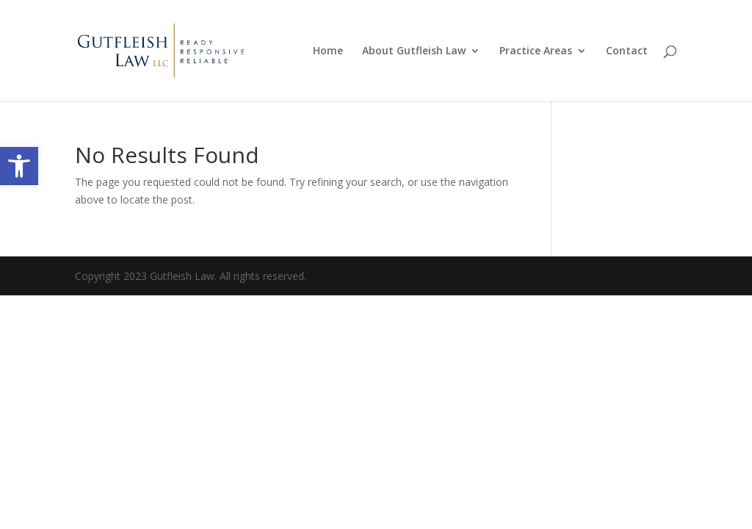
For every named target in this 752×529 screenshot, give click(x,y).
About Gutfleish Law (414, 51)
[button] (19, 166)
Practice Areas (535, 51)
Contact (627, 51)
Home (328, 51)
